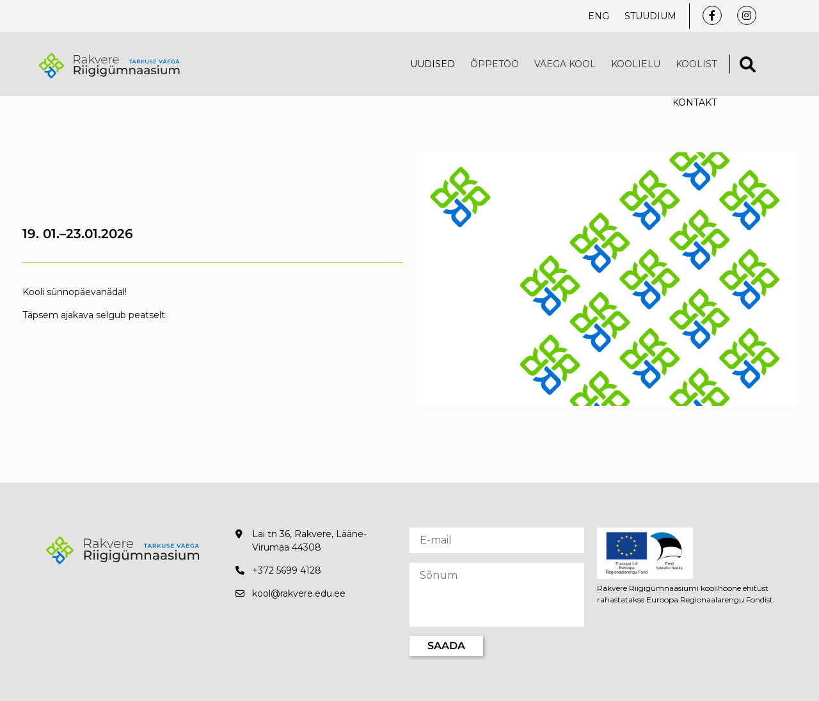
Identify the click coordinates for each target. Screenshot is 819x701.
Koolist (696, 64)
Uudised (432, 64)
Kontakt (694, 102)
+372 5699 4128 (286, 570)
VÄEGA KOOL (565, 64)
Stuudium (650, 16)
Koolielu (635, 64)
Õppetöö (494, 64)
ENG (598, 16)
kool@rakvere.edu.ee (299, 593)
